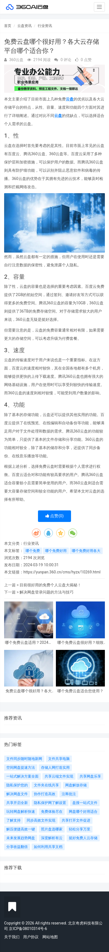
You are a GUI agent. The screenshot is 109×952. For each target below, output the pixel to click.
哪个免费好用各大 (86, 551)
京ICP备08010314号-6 (28, 928)
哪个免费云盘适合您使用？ (80, 691)
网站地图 (50, 937)
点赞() (54, 515)
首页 (7, 26)
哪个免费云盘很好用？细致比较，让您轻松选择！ (80, 643)
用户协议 (31, 937)
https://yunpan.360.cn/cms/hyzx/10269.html (61, 572)
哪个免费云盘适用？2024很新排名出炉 (28, 643)
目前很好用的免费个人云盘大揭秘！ (50, 585)
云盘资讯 (24, 26)
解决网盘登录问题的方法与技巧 (46, 592)
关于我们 (12, 937)
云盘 (69, 99)
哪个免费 (33, 551)
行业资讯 (45, 26)
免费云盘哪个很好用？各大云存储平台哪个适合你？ (29, 691)
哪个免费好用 (56, 551)
